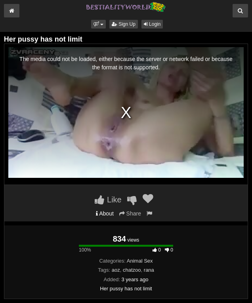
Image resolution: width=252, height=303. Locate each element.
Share (130, 213)
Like (108, 199)
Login (152, 24)
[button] (98, 24)
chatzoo (132, 270)
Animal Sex (140, 261)
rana (149, 270)
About (105, 213)
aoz (116, 270)
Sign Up (124, 24)
